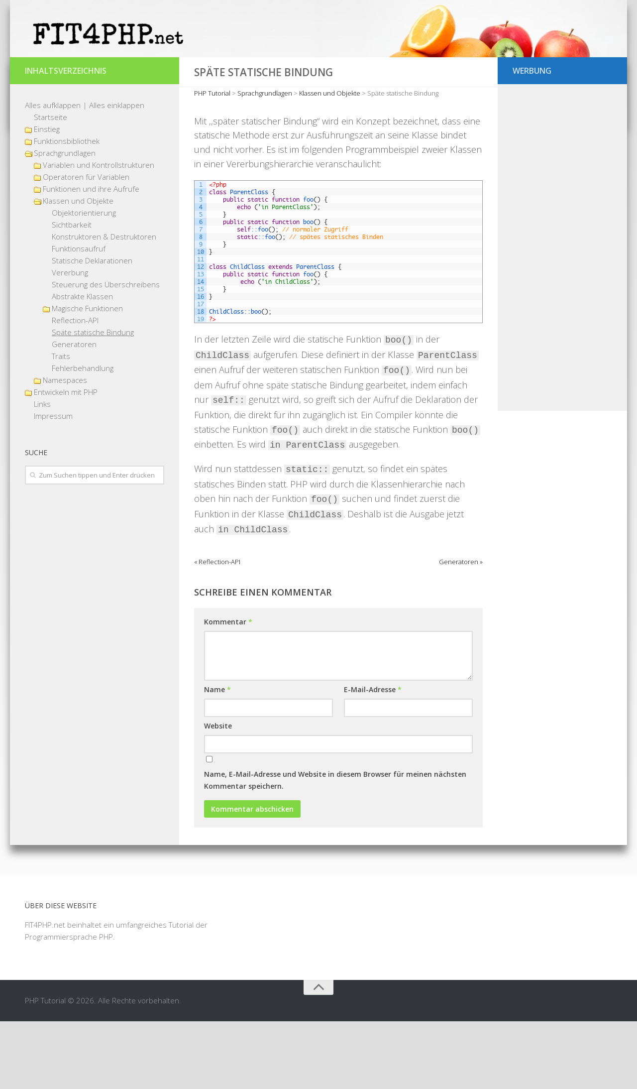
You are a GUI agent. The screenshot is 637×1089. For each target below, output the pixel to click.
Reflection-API (75, 388)
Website (218, 793)
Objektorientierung (84, 280)
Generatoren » (461, 629)
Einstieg (47, 197)
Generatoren (74, 412)
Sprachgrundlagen (65, 221)
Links (42, 472)
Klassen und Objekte (78, 268)
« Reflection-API (217, 629)
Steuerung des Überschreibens (106, 352)
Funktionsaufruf (79, 316)
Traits (61, 424)
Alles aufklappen (53, 173)
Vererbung (70, 340)
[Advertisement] (562, 316)
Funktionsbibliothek (67, 209)
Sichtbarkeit (72, 292)
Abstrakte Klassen (82, 364)
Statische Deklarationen (92, 328)
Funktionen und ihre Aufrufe (91, 256)
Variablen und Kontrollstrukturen (98, 233)
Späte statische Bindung (93, 400)
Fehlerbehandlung (82, 436)
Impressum (53, 483)
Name (217, 757)
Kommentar (228, 689)
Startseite (50, 185)
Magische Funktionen (87, 376)
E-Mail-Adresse (373, 757)
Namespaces (65, 448)
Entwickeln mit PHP (66, 460)
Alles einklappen (116, 173)
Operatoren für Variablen (86, 244)
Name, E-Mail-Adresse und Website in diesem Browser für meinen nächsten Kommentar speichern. (335, 847)
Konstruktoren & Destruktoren (104, 304)
